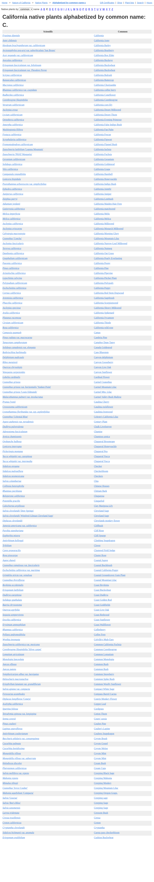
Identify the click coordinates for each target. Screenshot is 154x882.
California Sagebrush (104, 298)
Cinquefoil (99, 501)
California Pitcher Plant (105, 278)
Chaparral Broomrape (104, 441)
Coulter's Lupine (102, 728)
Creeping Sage (101, 803)
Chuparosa (99, 496)
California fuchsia (102, 149)
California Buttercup (104, 80)
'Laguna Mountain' (23, 149)
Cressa (97, 817)
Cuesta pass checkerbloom (107, 832)
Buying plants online (88, 852)
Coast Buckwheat (102, 590)
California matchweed (104, 208)
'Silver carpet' (22, 649)
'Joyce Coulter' (15, 788)
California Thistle (102, 322)
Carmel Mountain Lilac (105, 387)
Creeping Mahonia (103, 778)
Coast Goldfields (102, 605)
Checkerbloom (101, 471)
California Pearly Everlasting (108, 258)
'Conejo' (17, 699)
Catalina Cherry (101, 402)
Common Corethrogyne (105, 649)
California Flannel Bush (105, 144)
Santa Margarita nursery (127, 852)
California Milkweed (104, 223)
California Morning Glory (106, 233)
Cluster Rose (100, 555)
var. (24, 45)
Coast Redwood (101, 614)
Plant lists (129, 3)
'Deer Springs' (18, 510)
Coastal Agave (101, 560)
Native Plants (41, 3)
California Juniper (102, 194)
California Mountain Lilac (106, 238)
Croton (97, 822)
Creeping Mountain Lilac (106, 788)
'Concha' (12, 238)
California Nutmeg (103, 248)
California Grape (102, 169)
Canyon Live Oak (102, 367)
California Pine (101, 268)
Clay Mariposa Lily (103, 506)
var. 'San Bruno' (29, 50)
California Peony (102, 263)
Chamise (98, 431)
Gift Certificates (107, 3)
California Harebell (103, 174)
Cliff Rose (99, 530)
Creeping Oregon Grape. (106, 793)
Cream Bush (100, 763)
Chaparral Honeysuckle (105, 446)
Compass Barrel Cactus (105, 694)
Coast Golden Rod (103, 600)
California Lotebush (103, 199)
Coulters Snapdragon (104, 733)
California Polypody (104, 283)
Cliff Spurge (100, 535)
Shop (119, 3)
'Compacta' (18, 793)
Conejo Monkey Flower (105, 699)
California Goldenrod (104, 164)
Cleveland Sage (101, 510)
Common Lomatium (104, 654)
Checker (98, 466)
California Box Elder (104, 55)
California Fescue (102, 134)
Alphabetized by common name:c (69, 3)
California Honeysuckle (105, 179)
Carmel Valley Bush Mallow (107, 397)
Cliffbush (98, 525)
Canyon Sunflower (103, 372)
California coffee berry (105, 90)
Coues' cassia (100, 718)
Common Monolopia (104, 659)
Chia (96, 481)
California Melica (102, 218)
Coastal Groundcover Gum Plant (109, 575)
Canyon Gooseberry (103, 362)
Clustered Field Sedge (104, 550)
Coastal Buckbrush (103, 565)
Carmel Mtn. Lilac (103, 392)
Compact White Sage (104, 689)
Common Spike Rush (104, 679)
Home (4, 3)
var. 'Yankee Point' (27, 387)
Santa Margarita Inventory (128, 847)
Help (80, 847)
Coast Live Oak (101, 610)
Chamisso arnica (102, 436)
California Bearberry (104, 50)
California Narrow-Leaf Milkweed (110, 243)
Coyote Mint (100, 753)
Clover (97, 545)
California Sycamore (104, 317)
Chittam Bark (100, 491)
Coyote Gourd (101, 743)
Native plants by (9, 9)
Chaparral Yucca (102, 456)
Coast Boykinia (101, 585)
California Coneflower (105, 95)
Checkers (98, 476)
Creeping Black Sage (104, 773)
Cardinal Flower (102, 377)
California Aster (101, 40)
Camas (97, 332)
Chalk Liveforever (103, 426)
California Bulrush (103, 75)
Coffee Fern (100, 634)
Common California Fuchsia (107, 644)
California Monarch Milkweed (108, 228)
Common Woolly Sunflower (107, 684)
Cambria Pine (100, 337)
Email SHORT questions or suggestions (59, 872)
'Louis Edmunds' (20, 392)
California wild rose (103, 327)
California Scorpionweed (106, 303)
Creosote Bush (101, 812)
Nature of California (21, 3)
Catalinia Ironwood (103, 411)
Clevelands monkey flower (107, 520)
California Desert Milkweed (107, 109)
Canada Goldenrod (103, 347)
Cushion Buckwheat (103, 837)
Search (140, 3)
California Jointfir (102, 189)
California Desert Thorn (105, 114)
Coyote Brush (100, 738)
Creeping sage (101, 798)
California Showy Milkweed (107, 308)
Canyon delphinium (103, 357)
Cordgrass (99, 709)
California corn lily (103, 105)
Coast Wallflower (102, 624)
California (99, 35)
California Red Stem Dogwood (109, 293)
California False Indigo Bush (108, 124)
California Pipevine (103, 273)
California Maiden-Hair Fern (108, 204)
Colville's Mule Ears (104, 639)
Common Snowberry (104, 674)
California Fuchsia (103, 154)
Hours (149, 3)
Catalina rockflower (103, 407)
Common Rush (101, 664)
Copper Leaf (100, 704)
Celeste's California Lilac (106, 416)
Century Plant (100, 421)
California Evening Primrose (108, 119)
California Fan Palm (104, 129)
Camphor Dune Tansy (104, 342)
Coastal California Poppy (106, 570)
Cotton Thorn (100, 713)
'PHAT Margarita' (17, 154)
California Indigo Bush (105, 184)
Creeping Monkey (102, 783)
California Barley (102, 45)
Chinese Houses (101, 486)
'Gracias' (10, 798)
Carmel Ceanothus (103, 382)
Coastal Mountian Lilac (105, 580)
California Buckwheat (104, 65)
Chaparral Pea (101, 451)
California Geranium (104, 159)
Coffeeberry (100, 629)
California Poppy (102, 288)
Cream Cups (100, 768)
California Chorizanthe (105, 85)
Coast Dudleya (101, 595)
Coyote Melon (101, 748)
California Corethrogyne (106, 100)
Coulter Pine (100, 723)
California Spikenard (104, 312)
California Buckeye (103, 60)
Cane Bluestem (101, 352)
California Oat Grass (104, 253)
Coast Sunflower (102, 619)
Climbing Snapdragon (104, 540)
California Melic (102, 213)
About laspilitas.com (125, 857)
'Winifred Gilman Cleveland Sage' (28, 515)
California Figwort (103, 139)
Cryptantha (99, 827)
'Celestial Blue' (15, 416)
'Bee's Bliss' (12, 803)
